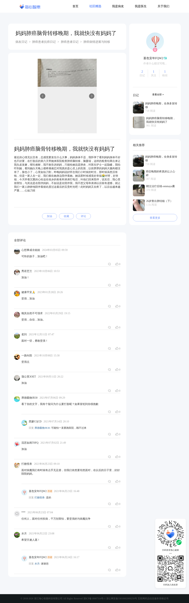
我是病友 (118, 6)
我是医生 (141, 6)
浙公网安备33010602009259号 (121, 598)
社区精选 (95, 6)
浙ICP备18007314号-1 (94, 598)
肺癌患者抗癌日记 (44, 41)
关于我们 (163, 6)
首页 (75, 6)
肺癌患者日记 (69, 41)
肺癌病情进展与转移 (96, 41)
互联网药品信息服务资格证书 (153, 598)
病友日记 (22, 41)
